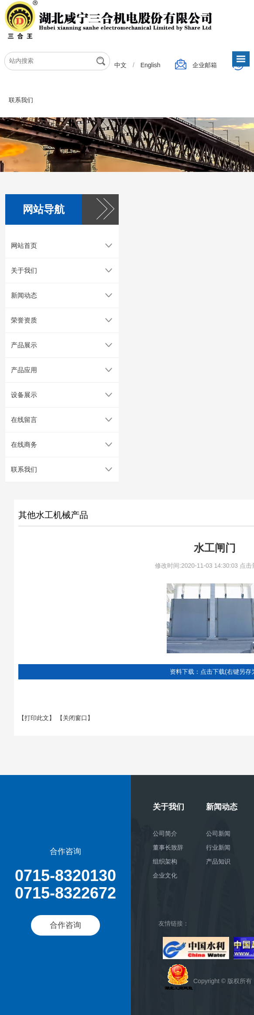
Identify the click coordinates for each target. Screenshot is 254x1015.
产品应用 (24, 374)
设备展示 (24, 399)
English (151, 65)
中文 (121, 65)
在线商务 (24, 449)
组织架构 (165, 861)
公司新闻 (218, 833)
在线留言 (24, 424)
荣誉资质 (24, 325)
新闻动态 (24, 300)
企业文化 (165, 875)
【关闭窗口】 (75, 722)
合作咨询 (65, 925)
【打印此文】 (37, 722)
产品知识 (218, 861)
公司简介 (165, 833)
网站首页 (24, 250)
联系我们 (21, 99)
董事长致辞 (168, 847)
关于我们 (24, 275)
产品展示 (24, 349)
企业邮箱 (205, 65)
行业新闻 (218, 847)
